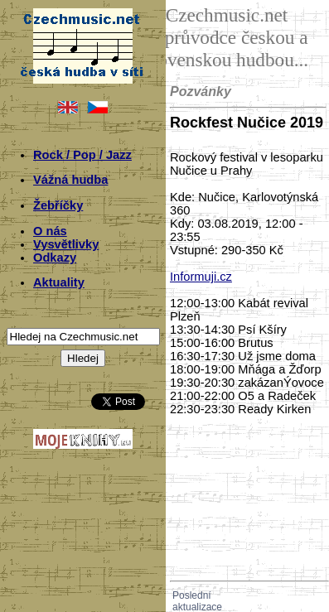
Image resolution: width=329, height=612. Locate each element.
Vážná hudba (70, 179)
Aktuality (59, 282)
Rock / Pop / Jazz (82, 154)
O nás (50, 231)
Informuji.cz (201, 276)
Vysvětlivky (66, 244)
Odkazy (54, 257)
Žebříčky (58, 205)
